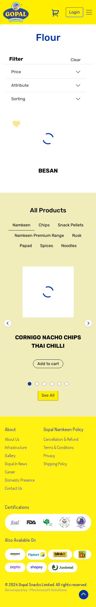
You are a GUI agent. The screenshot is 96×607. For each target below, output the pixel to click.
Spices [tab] (46, 245)
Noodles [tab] (69, 245)
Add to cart (48, 363)
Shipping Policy (55, 463)
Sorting (18, 98)
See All (48, 395)
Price (16, 71)
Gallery (10, 455)
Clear (76, 59)
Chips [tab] (44, 225)
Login (74, 12)
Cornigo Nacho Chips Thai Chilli (48, 341)
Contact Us (13, 488)
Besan (48, 170)
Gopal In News (16, 463)
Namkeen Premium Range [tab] (39, 235)
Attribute (20, 85)
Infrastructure (16, 447)
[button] (16, 124)
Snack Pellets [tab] (70, 225)
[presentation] (7, 323)
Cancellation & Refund (61, 439)
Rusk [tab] (76, 235)
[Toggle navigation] (89, 12)
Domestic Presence (20, 480)
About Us (12, 439)
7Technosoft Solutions (48, 590)
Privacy (49, 455)
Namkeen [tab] (21, 225)
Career (10, 471)
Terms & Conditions (59, 447)
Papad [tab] (26, 245)
